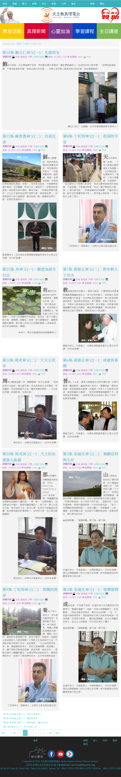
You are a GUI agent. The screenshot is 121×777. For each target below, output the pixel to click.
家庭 (54, 3)
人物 (63, 3)
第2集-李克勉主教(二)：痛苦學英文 (20, 718)
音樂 (34, 3)
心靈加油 (60, 31)
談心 (95, 740)
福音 (73, 3)
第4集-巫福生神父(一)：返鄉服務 (90, 589)
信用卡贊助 (8, 7)
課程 (85, 744)
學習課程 (84, 31)
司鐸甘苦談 (38, 57)
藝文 (24, 3)
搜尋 (92, 3)
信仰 (105, 740)
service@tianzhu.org (83, 764)
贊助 (102, 3)
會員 (35, 740)
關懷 (85, 740)
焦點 (14, 3)
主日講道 (108, 31)
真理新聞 (36, 31)
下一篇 (48, 733)
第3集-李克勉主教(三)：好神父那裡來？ (22, 714)
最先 (4, 733)
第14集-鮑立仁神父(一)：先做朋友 (31, 52)
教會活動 (12, 31)
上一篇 (13, 733)
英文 (44, 3)
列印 (87, 56)
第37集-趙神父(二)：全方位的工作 (20, 726)
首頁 (5, 3)
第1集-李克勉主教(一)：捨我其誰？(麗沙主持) (25, 722)
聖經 (115, 740)
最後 (57, 733)
